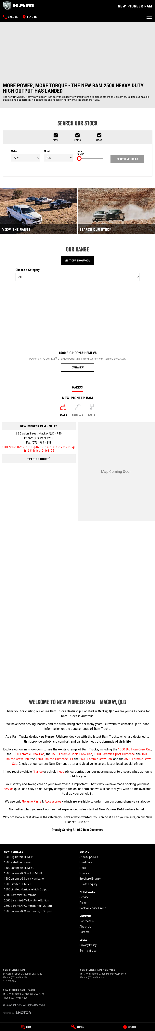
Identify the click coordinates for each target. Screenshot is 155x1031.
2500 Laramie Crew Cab (95, 759)
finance (37, 771)
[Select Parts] (92, 411)
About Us (85, 926)
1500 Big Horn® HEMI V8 (19, 857)
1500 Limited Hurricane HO (54, 759)
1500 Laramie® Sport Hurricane (24, 878)
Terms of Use (88, 950)
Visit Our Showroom (78, 260)
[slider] (79, 158)
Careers (84, 932)
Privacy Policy (88, 945)
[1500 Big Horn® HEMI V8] (78, 328)
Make (25, 156)
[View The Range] (38, 211)
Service (84, 897)
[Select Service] (77, 411)
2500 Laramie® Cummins (20, 895)
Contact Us (87, 921)
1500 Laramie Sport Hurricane (114, 754)
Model (58, 156)
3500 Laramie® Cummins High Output (28, 911)
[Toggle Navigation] (149, 17)
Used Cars (86, 862)
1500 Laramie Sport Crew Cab (71, 754)
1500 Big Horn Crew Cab (134, 749)
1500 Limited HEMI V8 (17, 884)
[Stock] (26, 1027)
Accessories (53, 801)
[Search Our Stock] (116, 211)
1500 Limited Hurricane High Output (26, 889)
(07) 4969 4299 (43, 438)
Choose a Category (78, 274)
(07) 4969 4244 (96, 977)
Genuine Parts (31, 801)
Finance (84, 873)
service (8, 789)
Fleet (83, 868)
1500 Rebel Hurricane (17, 862)
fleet (60, 771)
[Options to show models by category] (78, 277)
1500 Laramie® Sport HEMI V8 (23, 873)
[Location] (63, 411)
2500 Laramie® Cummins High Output (28, 906)
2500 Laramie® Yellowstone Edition (26, 900)
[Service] (77, 1027)
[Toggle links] (17, 1012)
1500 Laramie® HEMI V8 (19, 868)
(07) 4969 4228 (19, 997)
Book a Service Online (93, 908)
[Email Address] (38, 448)
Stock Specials (89, 857)
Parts (83, 902)
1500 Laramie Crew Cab (28, 754)
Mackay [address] (77, 387)
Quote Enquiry (88, 884)
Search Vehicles (127, 159)
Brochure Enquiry (90, 878)
